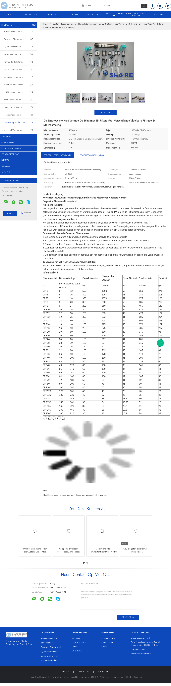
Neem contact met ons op (135, 15)
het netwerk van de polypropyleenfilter (19, 54)
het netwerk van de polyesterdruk (19, 99)
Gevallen (6, 166)
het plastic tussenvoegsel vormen (58, 495)
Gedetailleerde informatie (57, 155)
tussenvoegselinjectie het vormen (91, 495)
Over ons (73, 15)
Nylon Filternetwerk (18, 46)
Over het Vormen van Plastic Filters (19, 130)
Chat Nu (158, 15)
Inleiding (76, 638)
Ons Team (77, 651)
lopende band (108, 638)
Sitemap (65, 672)
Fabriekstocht (93, 15)
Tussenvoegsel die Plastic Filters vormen (19, 122)
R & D (104, 647)
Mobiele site (103, 672)
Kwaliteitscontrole (114, 15)
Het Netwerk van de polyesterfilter (19, 31)
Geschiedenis (79, 643)
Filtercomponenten (18, 115)
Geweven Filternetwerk (18, 39)
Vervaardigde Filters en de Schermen (19, 62)
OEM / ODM (107, 643)
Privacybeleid (83, 672)
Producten (31, 15)
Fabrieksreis (7, 143)
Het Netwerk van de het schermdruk (19, 92)
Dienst (75, 647)
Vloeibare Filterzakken (18, 84)
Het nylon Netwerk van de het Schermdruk (19, 107)
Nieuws (5, 160)
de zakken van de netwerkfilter (18, 77)
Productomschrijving (92, 155)
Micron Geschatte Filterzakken (18, 69)
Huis (10, 15)
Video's (52, 15)
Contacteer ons (10, 154)
